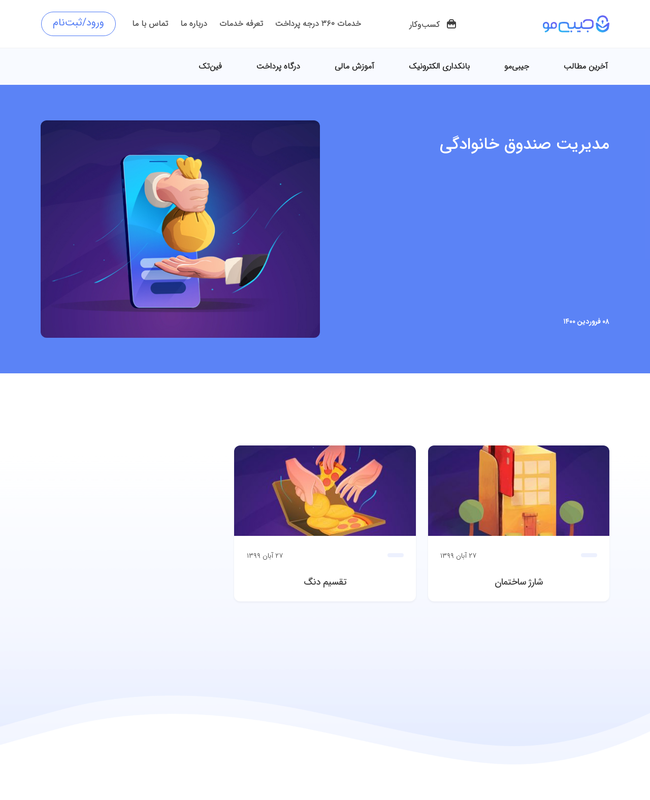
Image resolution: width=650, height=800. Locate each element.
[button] (433, 25)
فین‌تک (210, 66)
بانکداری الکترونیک (439, 66)
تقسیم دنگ (325, 582)
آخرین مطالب (586, 66)
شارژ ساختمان (519, 582)
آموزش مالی (354, 66)
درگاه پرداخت (278, 66)
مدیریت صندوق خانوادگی (524, 144)
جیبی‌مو (516, 66)
